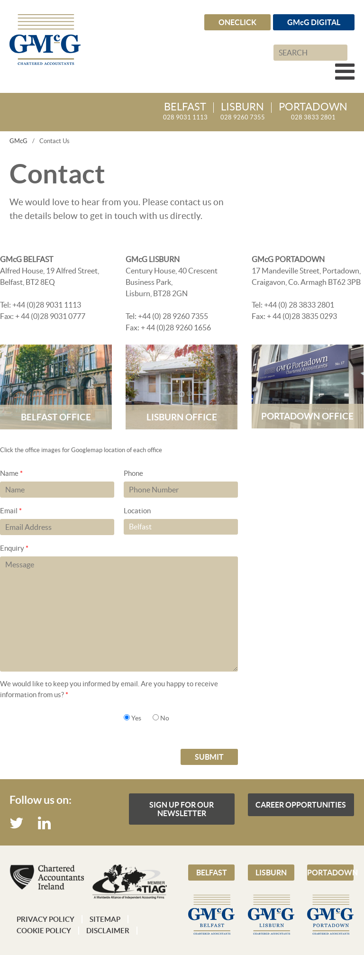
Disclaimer (107, 931)
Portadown (330, 872)
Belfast (211, 872)
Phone (133, 473)
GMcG (18, 141)
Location (137, 511)
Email (11, 511)
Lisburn (271, 872)
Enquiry (14, 548)
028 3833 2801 (313, 111)
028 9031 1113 (185, 111)
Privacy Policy (45, 919)
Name (11, 473)
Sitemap (105, 919)
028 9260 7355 (243, 111)
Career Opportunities (300, 804)
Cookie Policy (44, 931)
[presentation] (72, 730)
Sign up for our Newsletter (181, 809)
